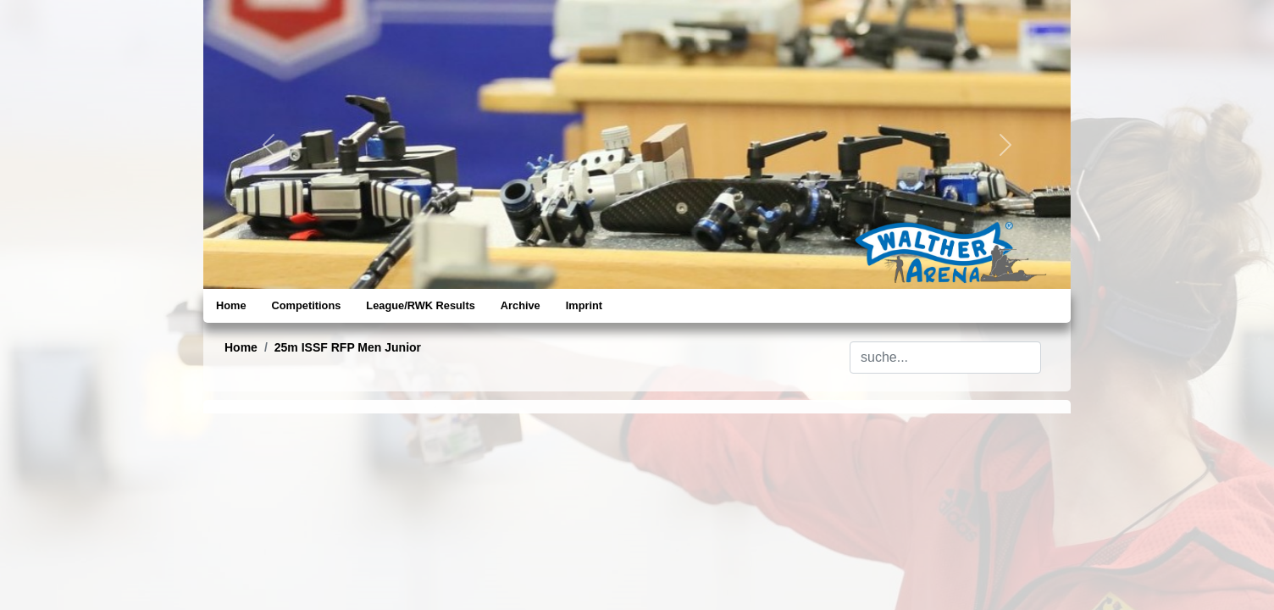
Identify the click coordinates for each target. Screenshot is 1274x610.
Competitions (306, 305)
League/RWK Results (420, 305)
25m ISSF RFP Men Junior (347, 347)
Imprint (584, 305)
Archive (520, 305)
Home (231, 305)
